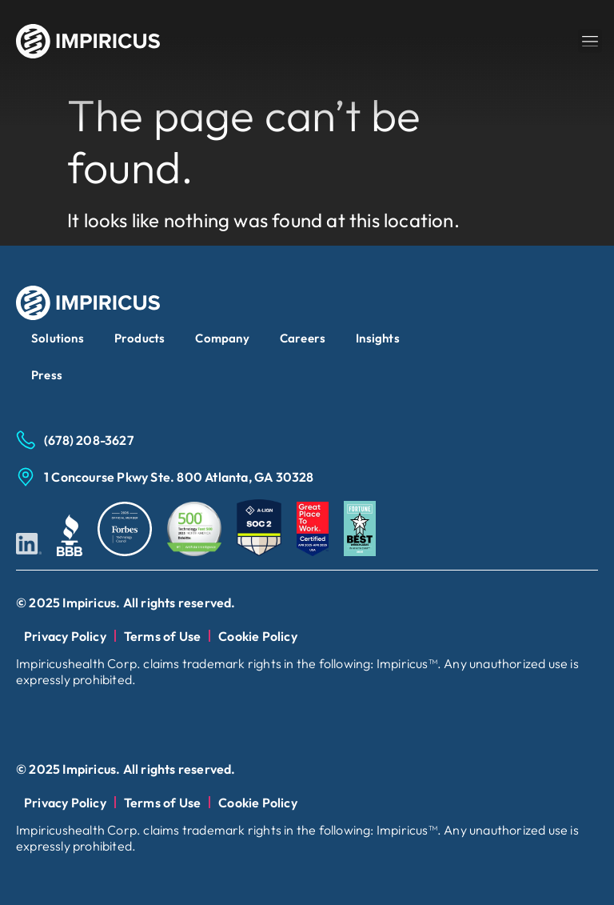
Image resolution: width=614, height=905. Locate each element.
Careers (302, 338)
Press (46, 374)
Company (222, 338)
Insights (378, 338)
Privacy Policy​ (65, 636)
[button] (590, 41)
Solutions (57, 338)
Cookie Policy (257, 636)
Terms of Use (162, 636)
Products (139, 338)
